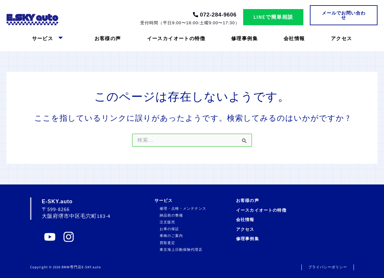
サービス (47, 38)
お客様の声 (108, 38)
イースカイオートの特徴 (176, 38)
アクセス (341, 38)
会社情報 (294, 38)
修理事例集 (244, 38)
